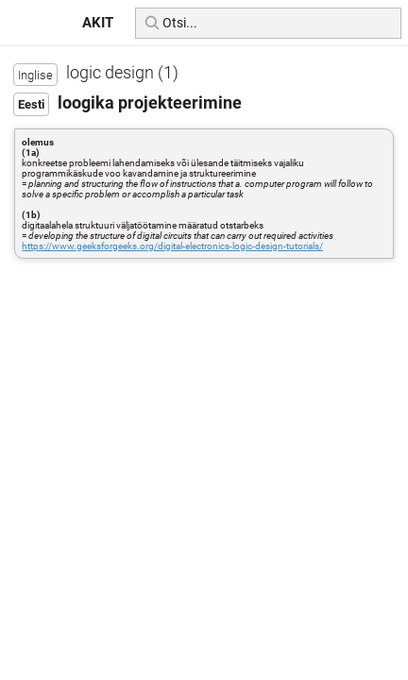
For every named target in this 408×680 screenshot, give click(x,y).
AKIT (97, 22)
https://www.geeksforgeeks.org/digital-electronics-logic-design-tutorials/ (172, 246)
